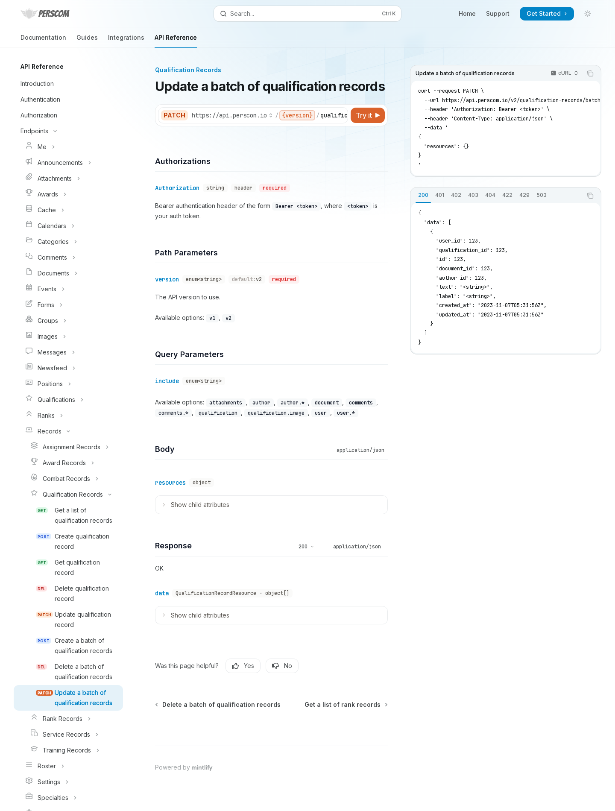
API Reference (176, 41)
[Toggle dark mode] (587, 13)
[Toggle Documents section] (68, 273)
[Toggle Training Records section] (68, 750)
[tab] (423, 195)
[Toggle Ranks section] (68, 415)
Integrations (126, 41)
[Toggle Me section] (68, 147)
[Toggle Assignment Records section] (68, 447)
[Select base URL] (232, 115)
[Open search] (307, 13)
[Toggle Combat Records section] (68, 478)
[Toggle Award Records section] (68, 463)
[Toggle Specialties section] (68, 797)
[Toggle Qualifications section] (68, 399)
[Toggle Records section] (68, 431)
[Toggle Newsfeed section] (68, 368)
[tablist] (496, 195)
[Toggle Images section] (68, 336)
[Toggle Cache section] (68, 210)
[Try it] (368, 115)
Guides (87, 41)
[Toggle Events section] (68, 289)
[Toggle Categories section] (68, 241)
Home (467, 13)
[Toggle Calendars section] (68, 226)
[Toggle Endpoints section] (68, 131)
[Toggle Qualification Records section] (68, 494)
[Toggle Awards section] (68, 194)
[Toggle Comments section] (68, 257)
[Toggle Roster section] (68, 766)
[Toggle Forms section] (68, 305)
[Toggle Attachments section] (68, 178)
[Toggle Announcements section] (68, 162)
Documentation (43, 41)
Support (498, 13)
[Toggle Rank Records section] (68, 718)
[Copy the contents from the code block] (590, 73)
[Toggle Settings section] (68, 782)
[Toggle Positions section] (68, 384)
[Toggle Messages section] (68, 352)
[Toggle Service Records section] (68, 734)
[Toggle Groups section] (68, 320)
